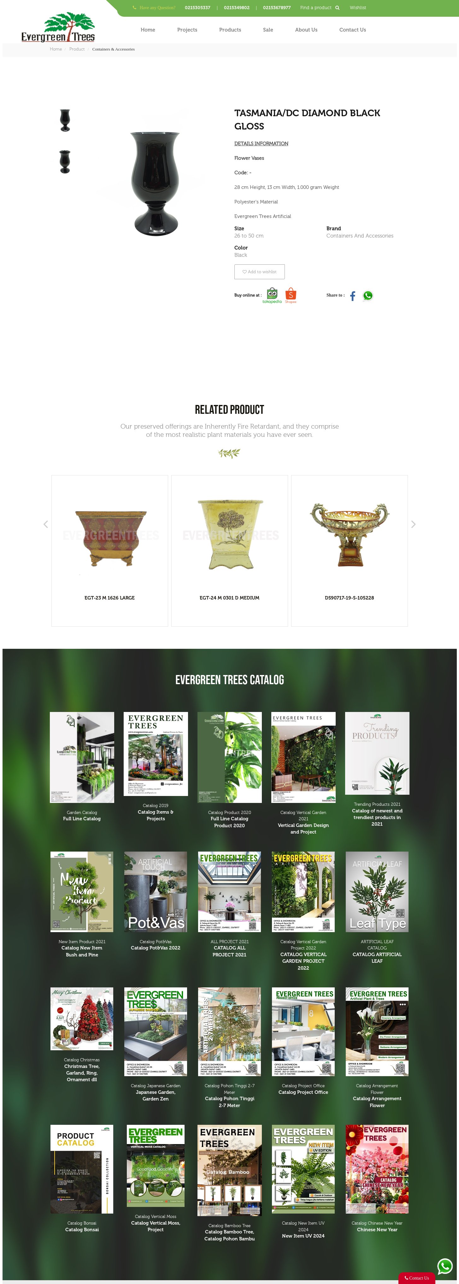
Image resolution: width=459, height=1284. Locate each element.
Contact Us (352, 30)
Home (148, 30)
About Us (306, 30)
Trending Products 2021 (377, 815)
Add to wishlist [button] (260, 271)
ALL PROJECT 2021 (230, 948)
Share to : (336, 295)
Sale (268, 30)
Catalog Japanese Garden (156, 1092)
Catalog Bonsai (82, 1227)
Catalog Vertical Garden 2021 (303, 823)
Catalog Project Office (303, 1089)
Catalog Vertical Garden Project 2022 (303, 955)
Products (230, 30)
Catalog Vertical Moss (156, 1223)
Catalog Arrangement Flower (377, 1096)
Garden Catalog (82, 816)
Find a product (322, 7)
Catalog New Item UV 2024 (303, 1230)
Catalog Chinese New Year (377, 1227)
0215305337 (197, 7)
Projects (187, 30)
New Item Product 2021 (82, 948)
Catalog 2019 (156, 812)
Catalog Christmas (82, 1070)
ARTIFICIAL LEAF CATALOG (377, 952)
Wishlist (358, 7)
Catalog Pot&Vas (156, 945)
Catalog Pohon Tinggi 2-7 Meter (230, 1096)
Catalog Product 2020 (230, 819)
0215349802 (237, 7)
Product (77, 49)
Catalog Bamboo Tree (230, 1232)
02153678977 (277, 7)
